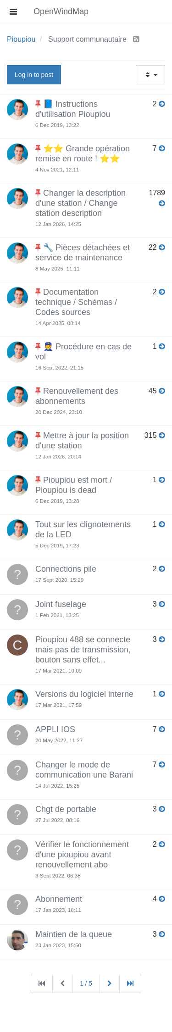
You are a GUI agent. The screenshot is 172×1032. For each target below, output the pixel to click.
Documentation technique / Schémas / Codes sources (76, 302)
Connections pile (65, 569)
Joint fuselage (60, 604)
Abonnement (58, 899)
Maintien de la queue (73, 934)
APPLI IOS (55, 729)
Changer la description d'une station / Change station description (80, 203)
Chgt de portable (65, 809)
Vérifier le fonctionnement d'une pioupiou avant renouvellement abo (82, 854)
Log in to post (34, 74)
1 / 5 (86, 983)
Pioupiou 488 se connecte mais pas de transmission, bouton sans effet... (83, 649)
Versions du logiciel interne (84, 694)
